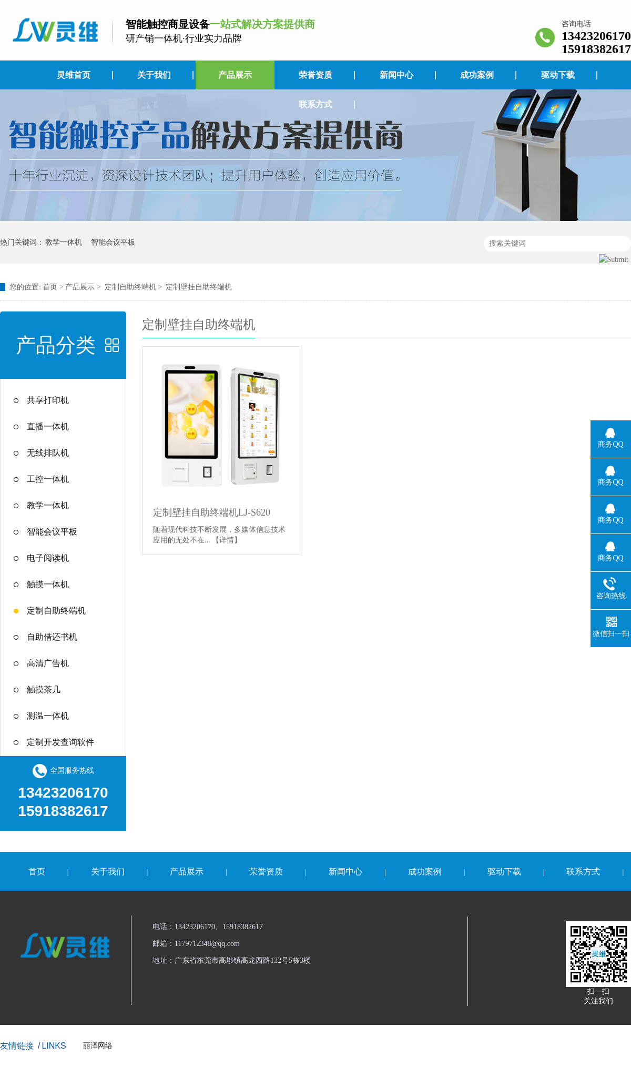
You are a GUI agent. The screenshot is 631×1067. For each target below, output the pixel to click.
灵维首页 (73, 75)
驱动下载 (558, 75)
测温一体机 (48, 715)
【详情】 (226, 540)
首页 (50, 287)
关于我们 (154, 75)
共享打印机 (48, 400)
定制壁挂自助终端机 (199, 287)
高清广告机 (48, 663)
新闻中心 (396, 75)
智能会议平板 (113, 242)
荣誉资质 (315, 75)
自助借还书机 (52, 636)
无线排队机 (48, 452)
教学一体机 (63, 242)
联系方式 (315, 104)
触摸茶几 (43, 689)
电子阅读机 (48, 557)
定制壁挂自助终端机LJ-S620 (211, 512)
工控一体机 (48, 479)
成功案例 (477, 75)
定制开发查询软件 (60, 742)
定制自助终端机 (130, 287)
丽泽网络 (98, 1046)
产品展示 (235, 75)
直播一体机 (48, 426)
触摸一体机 (48, 584)
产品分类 (56, 345)
